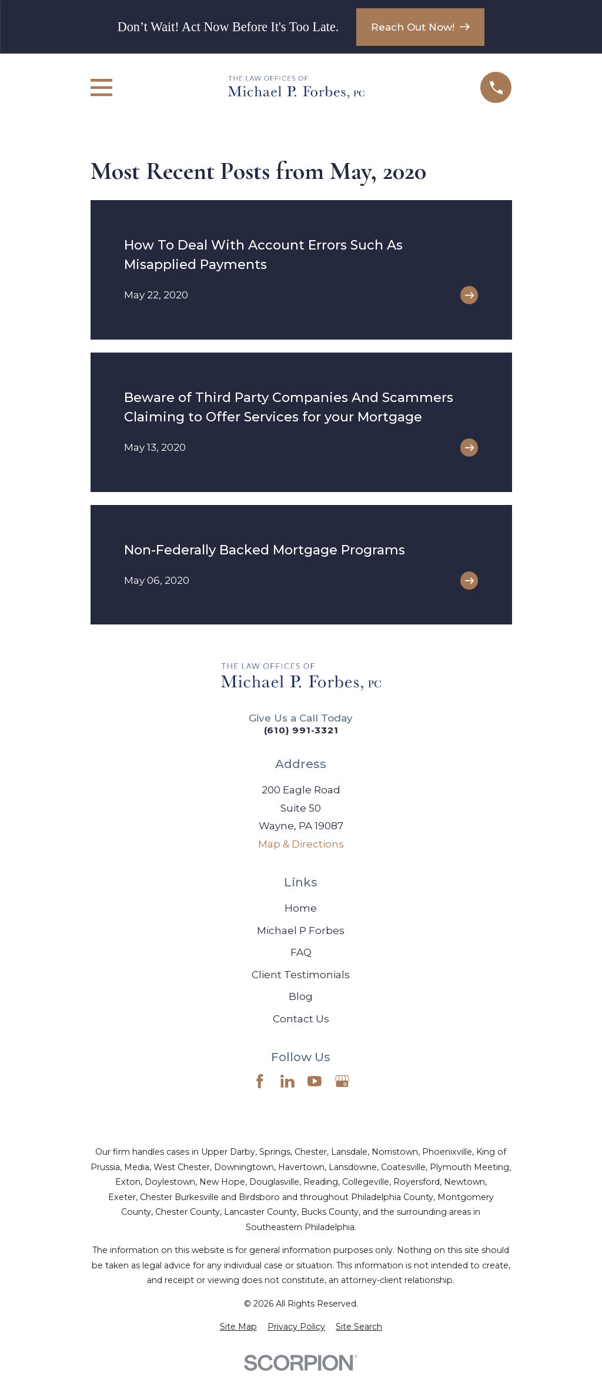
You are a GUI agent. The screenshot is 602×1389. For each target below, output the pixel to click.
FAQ (301, 952)
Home (301, 908)
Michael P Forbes (301, 930)
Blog (301, 996)
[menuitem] (238, 1327)
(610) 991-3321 (301, 730)
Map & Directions (301, 844)
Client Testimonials (301, 975)
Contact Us (301, 1019)
